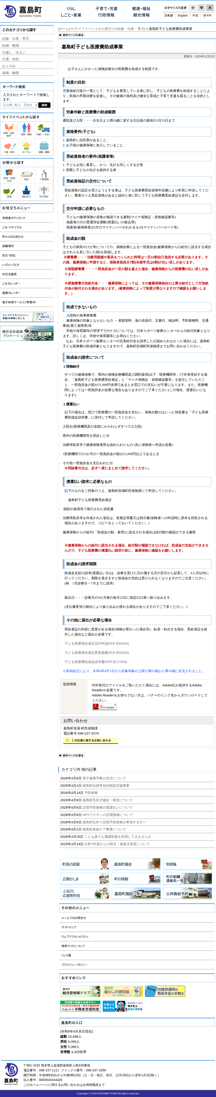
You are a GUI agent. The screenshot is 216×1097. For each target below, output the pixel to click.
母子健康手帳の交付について (105, 778)
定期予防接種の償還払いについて (108, 807)
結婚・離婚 (10, 45)
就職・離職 (10, 73)
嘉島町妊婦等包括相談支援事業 (106, 785)
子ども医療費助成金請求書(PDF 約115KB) (95, 662)
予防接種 (91, 793)
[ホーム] (64, 29)
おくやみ (9, 66)
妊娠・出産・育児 (15, 38)
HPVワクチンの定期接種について (108, 815)
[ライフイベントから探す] (93, 29)
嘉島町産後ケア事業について (105, 829)
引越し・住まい (14, 52)
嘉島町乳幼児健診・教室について (108, 800)
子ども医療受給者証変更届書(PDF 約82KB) (96, 652)
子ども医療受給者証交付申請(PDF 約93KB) (96, 643)
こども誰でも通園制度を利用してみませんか (118, 836)
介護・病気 (10, 59)
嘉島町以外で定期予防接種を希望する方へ (115, 822)
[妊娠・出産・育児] (130, 29)
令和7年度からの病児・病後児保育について (117, 844)
